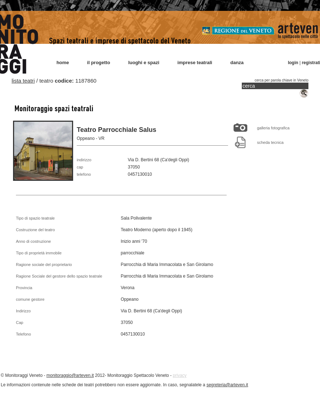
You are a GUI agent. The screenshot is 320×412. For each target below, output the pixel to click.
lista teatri (23, 81)
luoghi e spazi (143, 62)
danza (237, 62)
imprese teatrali (194, 62)
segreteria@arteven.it (227, 384)
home (62, 62)
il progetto (98, 62)
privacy (179, 375)
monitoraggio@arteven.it (70, 375)
